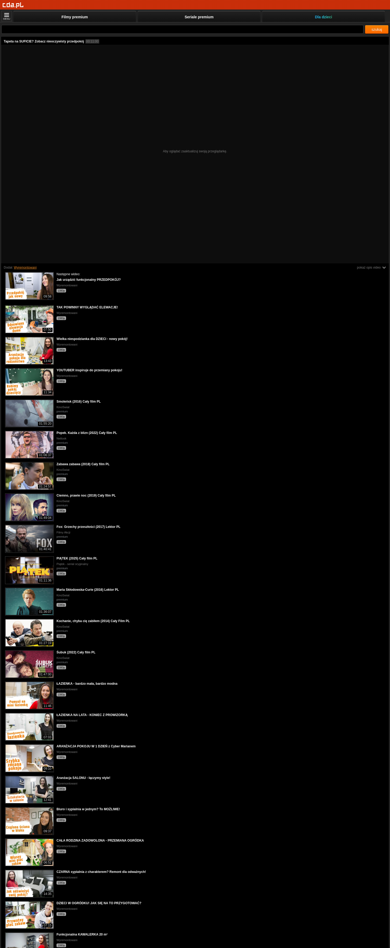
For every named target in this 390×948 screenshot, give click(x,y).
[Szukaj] (182, 29)
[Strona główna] (13, 5)
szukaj (376, 29)
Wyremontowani (25, 267)
